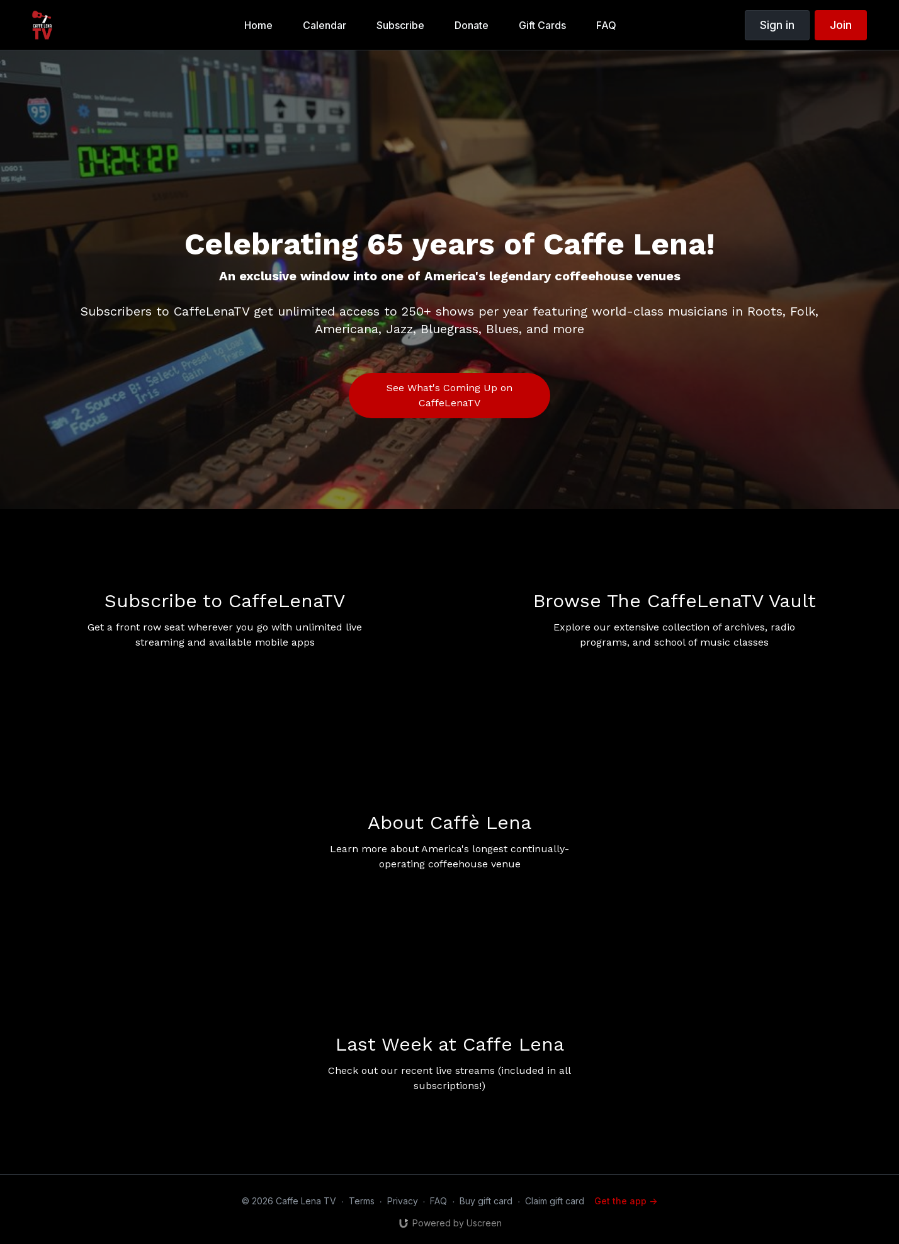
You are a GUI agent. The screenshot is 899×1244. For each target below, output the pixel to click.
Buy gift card (486, 1200)
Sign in (777, 24)
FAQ (438, 1200)
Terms (362, 1200)
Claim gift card (554, 1200)
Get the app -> (625, 1200)
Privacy (402, 1200)
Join (841, 24)
